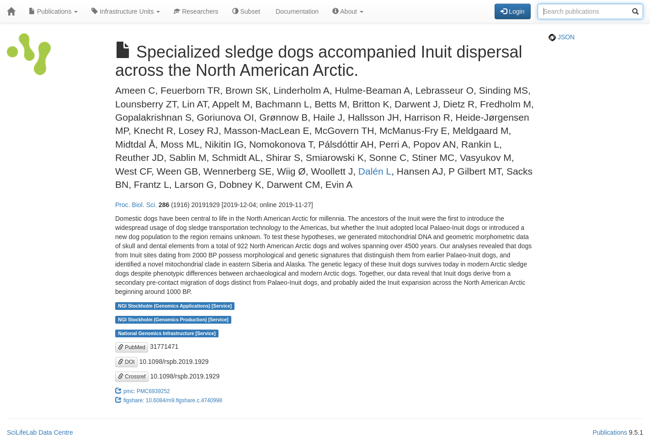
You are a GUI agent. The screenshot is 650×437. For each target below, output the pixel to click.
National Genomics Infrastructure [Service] (167, 333)
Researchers (196, 11)
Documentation (296, 11)
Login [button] (512, 11)
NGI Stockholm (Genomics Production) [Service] (173, 319)
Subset (246, 11)
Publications (53, 11)
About (347, 11)
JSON (562, 37)
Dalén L (374, 171)
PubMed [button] (131, 347)
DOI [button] (126, 362)
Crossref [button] (132, 376)
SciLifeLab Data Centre (40, 432)
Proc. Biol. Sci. (136, 204)
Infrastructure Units (125, 11)
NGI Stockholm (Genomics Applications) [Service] (175, 306)
